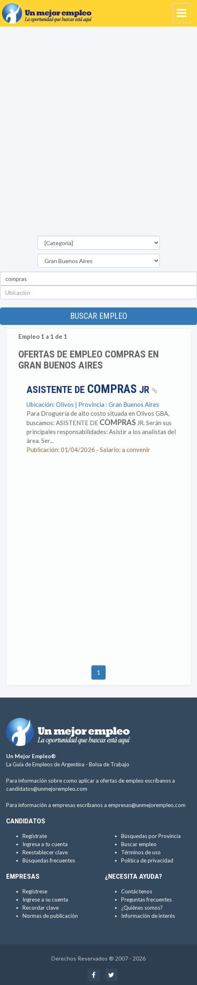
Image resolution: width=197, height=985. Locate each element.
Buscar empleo (98, 316)
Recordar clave (40, 907)
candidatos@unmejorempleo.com (46, 788)
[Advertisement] (98, 133)
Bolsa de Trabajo (109, 764)
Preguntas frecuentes (146, 899)
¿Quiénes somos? (142, 907)
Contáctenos (136, 891)
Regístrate (34, 836)
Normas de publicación (50, 916)
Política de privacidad (147, 860)
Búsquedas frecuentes (48, 860)
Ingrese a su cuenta (45, 899)
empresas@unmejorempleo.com (147, 805)
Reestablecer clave (45, 852)
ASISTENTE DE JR (92, 389)
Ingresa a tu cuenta (45, 844)
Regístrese (34, 891)
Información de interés (148, 916)
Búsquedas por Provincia (151, 836)
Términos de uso (141, 852)
